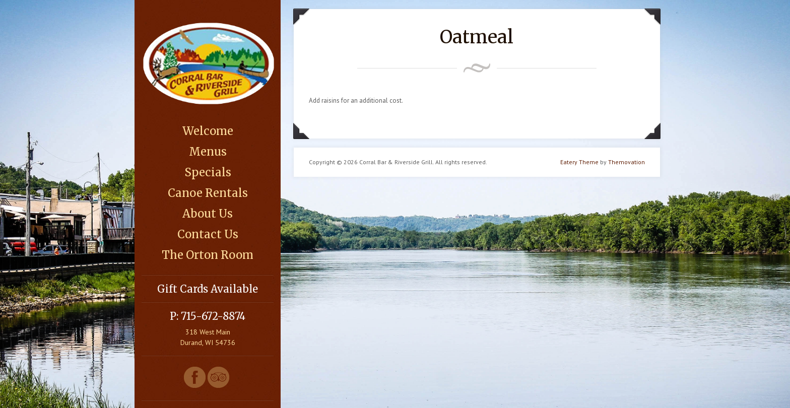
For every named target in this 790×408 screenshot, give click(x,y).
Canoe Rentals (208, 193)
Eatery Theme (579, 162)
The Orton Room (207, 255)
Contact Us (207, 234)
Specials (207, 172)
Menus (208, 152)
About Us (207, 214)
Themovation (626, 162)
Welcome (207, 131)
